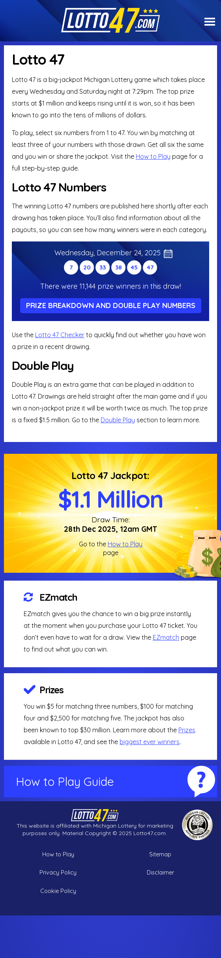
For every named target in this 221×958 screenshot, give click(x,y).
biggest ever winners (150, 742)
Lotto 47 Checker (59, 335)
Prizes (51, 690)
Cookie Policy (58, 891)
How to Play (153, 156)
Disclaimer (160, 872)
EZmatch (58, 597)
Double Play (118, 420)
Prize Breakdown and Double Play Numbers (110, 305)
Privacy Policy (58, 872)
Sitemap (160, 854)
